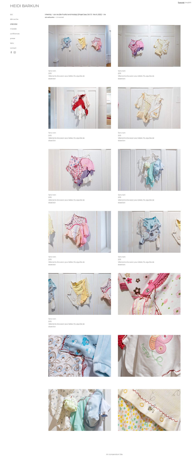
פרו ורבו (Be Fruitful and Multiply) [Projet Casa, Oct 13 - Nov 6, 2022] (77, 14)
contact (13, 48)
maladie (13, 29)
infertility (48, 14)
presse (12, 38)
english (188, 2)
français (181, 2)
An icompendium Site (114, 454)
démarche (14, 19)
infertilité (13, 24)
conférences (14, 34)
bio (11, 14)
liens (12, 43)
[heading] (17, 5)
